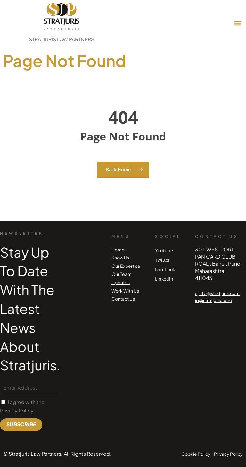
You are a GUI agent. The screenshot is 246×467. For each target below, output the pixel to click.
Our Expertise (125, 266)
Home (118, 249)
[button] (237, 23)
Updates (120, 282)
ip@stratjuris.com (213, 300)
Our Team (121, 274)
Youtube (164, 251)
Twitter (162, 260)
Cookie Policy (195, 454)
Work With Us (125, 290)
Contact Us (123, 298)
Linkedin (164, 279)
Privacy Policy (228, 454)
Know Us (120, 257)
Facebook (165, 270)
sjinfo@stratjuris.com (217, 293)
